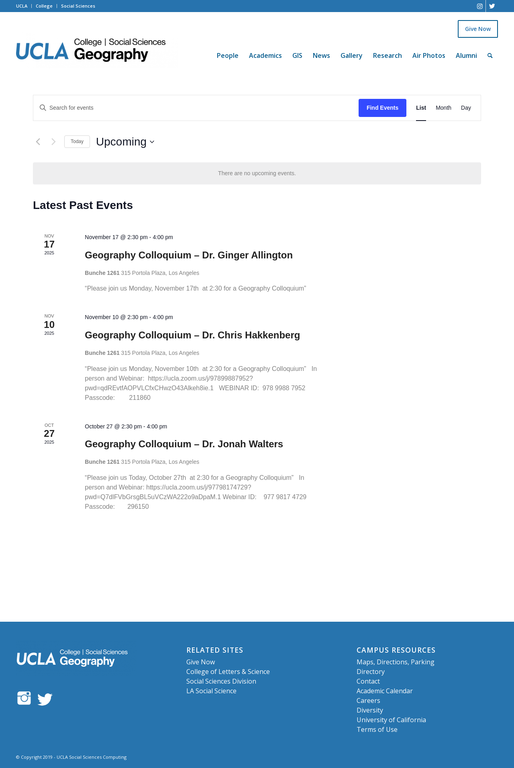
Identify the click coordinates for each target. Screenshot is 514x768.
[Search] (490, 55)
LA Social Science (211, 690)
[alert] (257, 173)
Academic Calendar (385, 690)
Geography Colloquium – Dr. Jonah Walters (184, 443)
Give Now (478, 29)
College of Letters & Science (228, 671)
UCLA (21, 6)
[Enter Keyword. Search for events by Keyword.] (196, 108)
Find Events (382, 107)
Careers (368, 700)
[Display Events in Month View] (443, 108)
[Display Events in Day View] (466, 108)
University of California (391, 719)
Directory (371, 671)
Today (77, 141)
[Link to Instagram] (479, 6)
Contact (368, 681)
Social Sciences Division (221, 681)
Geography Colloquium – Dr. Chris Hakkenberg (192, 335)
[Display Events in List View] (421, 108)
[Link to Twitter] (492, 6)
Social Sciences (78, 6)
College (44, 6)
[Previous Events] (38, 142)
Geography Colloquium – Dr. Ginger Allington (189, 255)
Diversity (370, 710)
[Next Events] (53, 142)
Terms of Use (377, 729)
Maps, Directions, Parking (395, 661)
